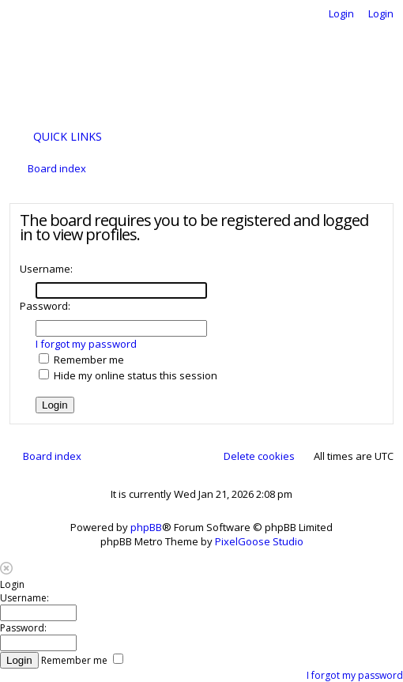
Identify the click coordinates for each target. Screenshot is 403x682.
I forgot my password (86, 344)
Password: (45, 306)
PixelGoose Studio (259, 541)
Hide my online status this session (128, 375)
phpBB (146, 527)
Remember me (81, 359)
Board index (52, 456)
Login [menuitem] (341, 13)
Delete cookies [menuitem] (259, 456)
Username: (46, 269)
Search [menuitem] (382, 171)
